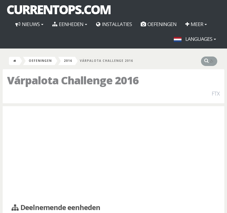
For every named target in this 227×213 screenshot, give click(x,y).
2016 (68, 61)
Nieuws (29, 24)
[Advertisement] (113, 153)
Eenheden (69, 24)
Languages (195, 39)
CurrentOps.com (59, 9)
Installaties (114, 24)
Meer (196, 24)
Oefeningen (158, 24)
